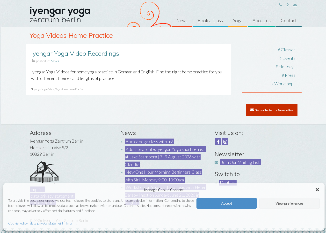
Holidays (287, 66)
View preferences (289, 203)
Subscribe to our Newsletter (271, 110)
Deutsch (228, 182)
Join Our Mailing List (240, 162)
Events (289, 58)
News (55, 61)
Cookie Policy (18, 223)
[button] (317, 189)
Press (290, 75)
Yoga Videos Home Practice (69, 89)
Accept (226, 203)
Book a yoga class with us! (149, 141)
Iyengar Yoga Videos (44, 89)
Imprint (71, 223)
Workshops (285, 83)
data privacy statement (46, 223)
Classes (288, 49)
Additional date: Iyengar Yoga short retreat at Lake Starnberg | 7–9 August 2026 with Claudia (165, 157)
